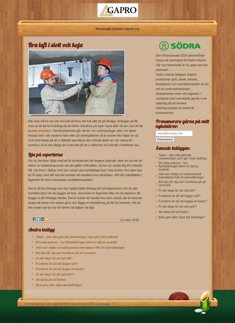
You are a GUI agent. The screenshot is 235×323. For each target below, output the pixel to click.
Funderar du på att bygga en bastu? (60, 269)
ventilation (44, 130)
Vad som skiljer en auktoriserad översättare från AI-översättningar (80, 247)
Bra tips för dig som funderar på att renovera (66, 253)
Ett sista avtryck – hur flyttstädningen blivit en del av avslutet (76, 242)
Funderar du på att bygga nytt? (57, 263)
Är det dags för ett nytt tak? (54, 258)
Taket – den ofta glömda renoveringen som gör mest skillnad (77, 237)
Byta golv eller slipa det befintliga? (59, 285)
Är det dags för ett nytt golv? (55, 274)
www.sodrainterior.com (184, 69)
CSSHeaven (103, 304)
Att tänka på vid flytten (51, 279)
